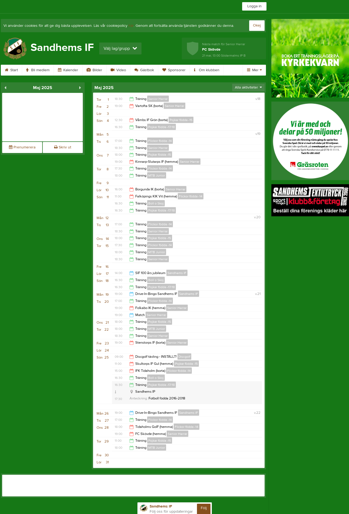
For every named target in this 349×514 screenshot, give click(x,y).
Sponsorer (180, 70)
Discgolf (184, 356)
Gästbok (150, 70)
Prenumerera (22, 147)
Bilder (101, 70)
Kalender (74, 70)
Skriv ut (62, 147)
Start (17, 70)
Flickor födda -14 (160, 141)
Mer (254, 70)
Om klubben (213, 70)
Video (125, 70)
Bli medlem (44, 70)
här (131, 25)
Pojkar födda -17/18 (161, 127)
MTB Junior (156, 175)
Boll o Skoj (156, 203)
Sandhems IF (176, 273)
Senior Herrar (158, 99)
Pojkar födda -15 (181, 120)
